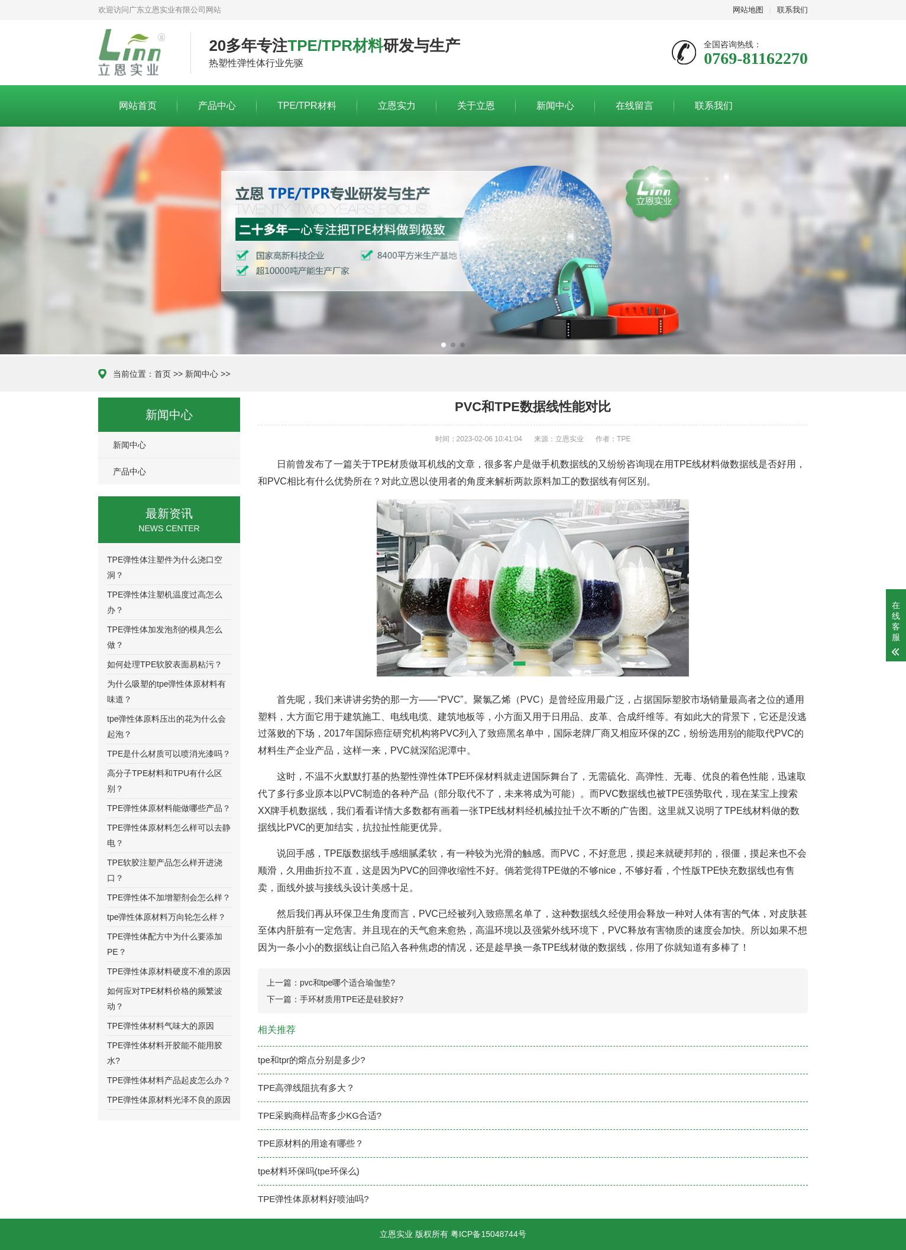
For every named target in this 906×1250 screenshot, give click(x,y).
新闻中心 (555, 106)
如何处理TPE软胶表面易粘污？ (164, 664)
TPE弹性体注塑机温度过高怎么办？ (164, 602)
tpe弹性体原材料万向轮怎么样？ (166, 917)
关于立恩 (476, 106)
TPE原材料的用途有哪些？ (311, 1143)
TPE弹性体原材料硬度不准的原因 (169, 971)
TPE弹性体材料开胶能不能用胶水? (164, 1053)
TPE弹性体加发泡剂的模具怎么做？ (164, 637)
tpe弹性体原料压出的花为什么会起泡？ (166, 726)
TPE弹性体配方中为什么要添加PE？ (164, 944)
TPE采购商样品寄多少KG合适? (319, 1115)
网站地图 (748, 9)
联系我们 (792, 9)
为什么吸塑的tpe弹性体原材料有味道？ (166, 691)
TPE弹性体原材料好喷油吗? (313, 1199)
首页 (162, 374)
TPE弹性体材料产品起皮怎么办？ (169, 1080)
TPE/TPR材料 (306, 106)
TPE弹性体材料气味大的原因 (160, 1026)
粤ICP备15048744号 (488, 1234)
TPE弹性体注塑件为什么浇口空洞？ (164, 567)
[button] (443, 345)
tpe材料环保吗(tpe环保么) (309, 1171)
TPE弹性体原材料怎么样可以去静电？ (169, 835)
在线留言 (634, 106)
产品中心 (217, 106)
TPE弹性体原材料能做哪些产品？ (169, 808)
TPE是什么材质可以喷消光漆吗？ (169, 753)
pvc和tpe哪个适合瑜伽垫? (347, 982)
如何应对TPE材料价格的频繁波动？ (164, 998)
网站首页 (138, 106)
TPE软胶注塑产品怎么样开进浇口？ (164, 870)
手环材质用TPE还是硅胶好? (351, 999)
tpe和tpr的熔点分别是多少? (311, 1060)
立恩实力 (397, 106)
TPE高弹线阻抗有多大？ (306, 1088)
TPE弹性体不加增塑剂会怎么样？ (169, 897)
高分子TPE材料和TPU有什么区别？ (164, 780)
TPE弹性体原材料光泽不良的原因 (169, 1099)
